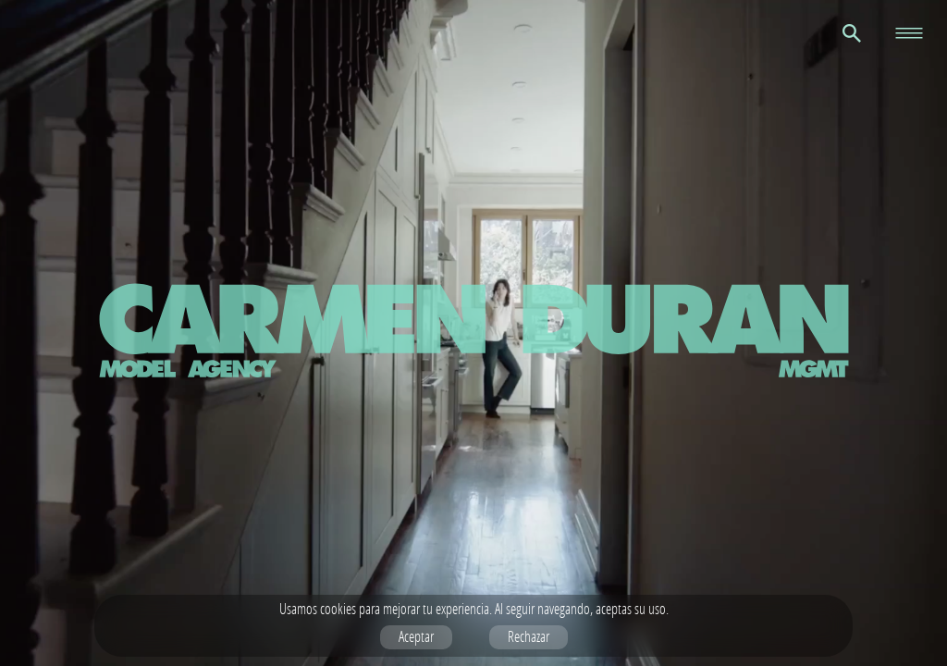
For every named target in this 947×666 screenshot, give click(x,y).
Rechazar (528, 636)
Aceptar (416, 636)
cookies (338, 608)
